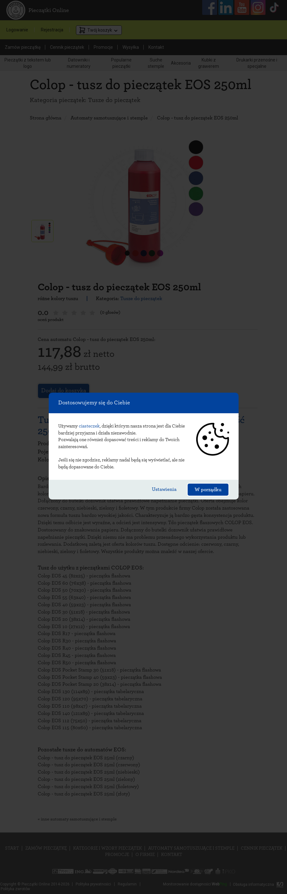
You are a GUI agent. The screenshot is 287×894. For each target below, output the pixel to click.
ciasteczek (89, 426)
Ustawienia (164, 489)
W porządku (208, 489)
